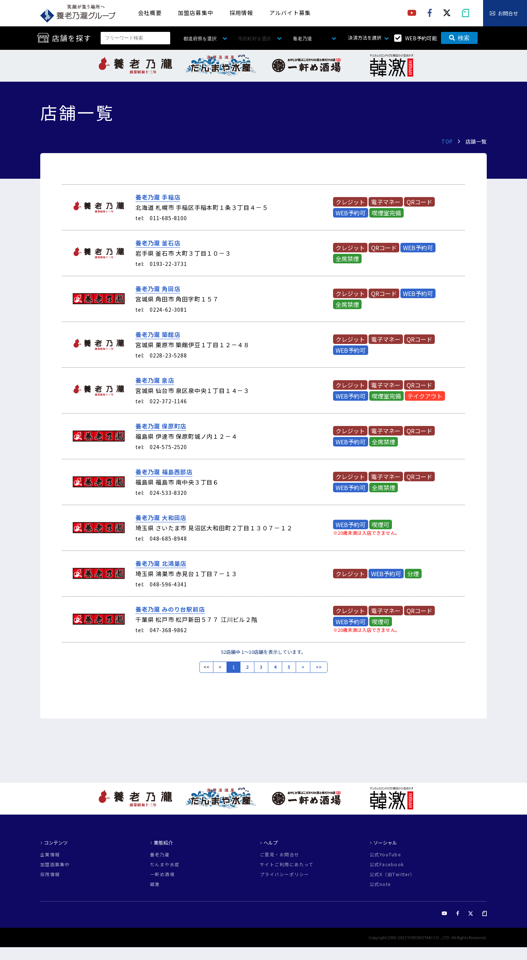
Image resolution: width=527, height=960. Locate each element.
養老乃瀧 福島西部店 (164, 471)
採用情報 (241, 12)
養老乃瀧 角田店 (157, 288)
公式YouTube (385, 854)
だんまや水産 (165, 864)
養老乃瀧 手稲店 (157, 197)
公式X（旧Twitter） (392, 874)
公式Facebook (387, 864)
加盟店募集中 (195, 12)
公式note (380, 884)
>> (319, 667)
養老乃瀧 (160, 854)
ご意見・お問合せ (279, 854)
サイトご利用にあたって (287, 864)
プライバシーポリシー (284, 874)
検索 (459, 38)
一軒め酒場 (162, 874)
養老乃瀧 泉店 (154, 380)
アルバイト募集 (290, 12)
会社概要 (150, 12)
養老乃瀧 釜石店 (157, 242)
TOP (447, 141)
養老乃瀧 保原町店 (160, 426)
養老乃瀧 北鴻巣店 (160, 563)
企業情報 (50, 854)
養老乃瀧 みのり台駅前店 (170, 609)
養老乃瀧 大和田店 (160, 517)
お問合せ (508, 13)
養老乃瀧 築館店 (157, 334)
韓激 (155, 884)
